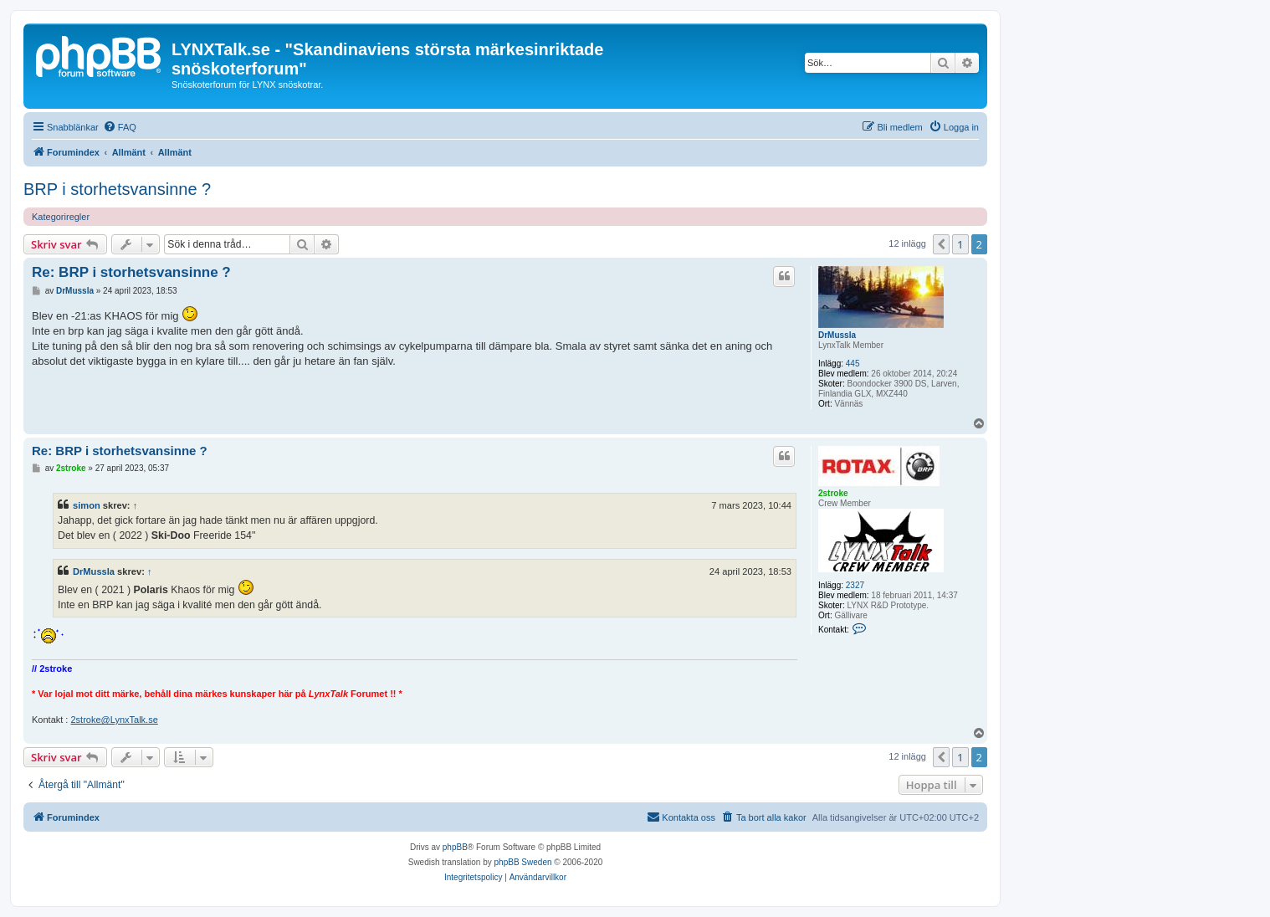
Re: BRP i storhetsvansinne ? (131, 272)
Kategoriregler (61, 217)
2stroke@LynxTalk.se (113, 720)
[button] (941, 244)
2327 (855, 585)
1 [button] (960, 244)
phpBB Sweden (523, 862)
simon (86, 505)
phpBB (455, 847)
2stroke (833, 493)
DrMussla (837, 335)
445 (853, 363)
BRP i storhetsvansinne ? (117, 189)
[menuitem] (119, 127)
